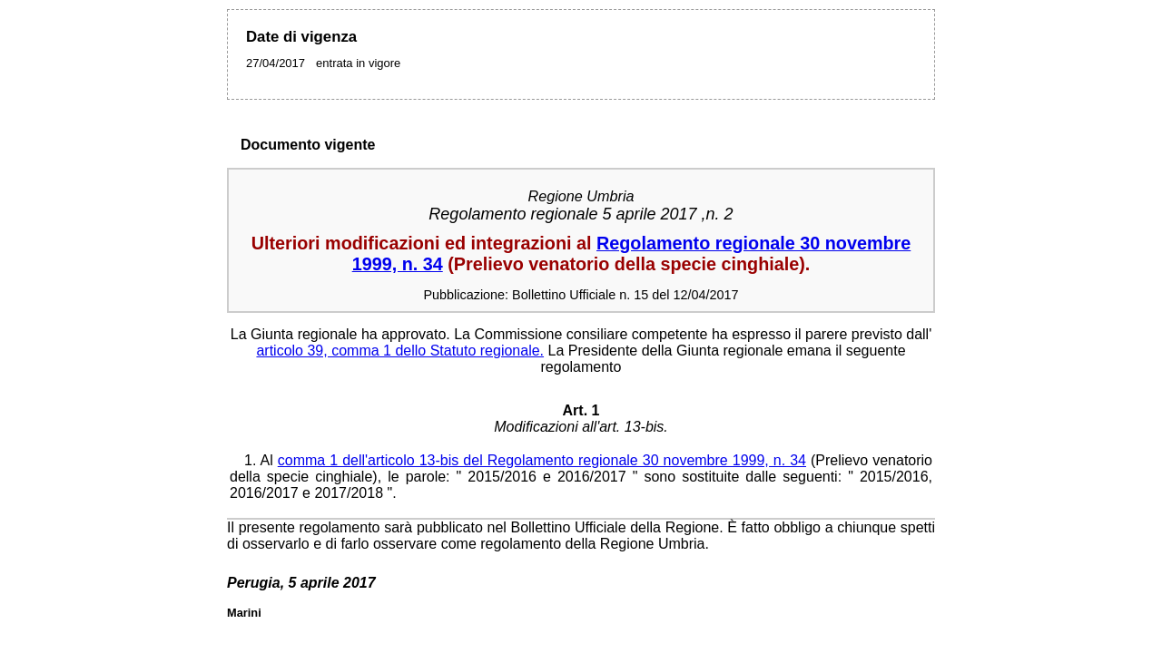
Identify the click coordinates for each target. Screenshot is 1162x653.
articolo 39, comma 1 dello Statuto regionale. (400, 350)
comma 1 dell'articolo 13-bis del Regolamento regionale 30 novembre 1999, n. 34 (542, 460)
